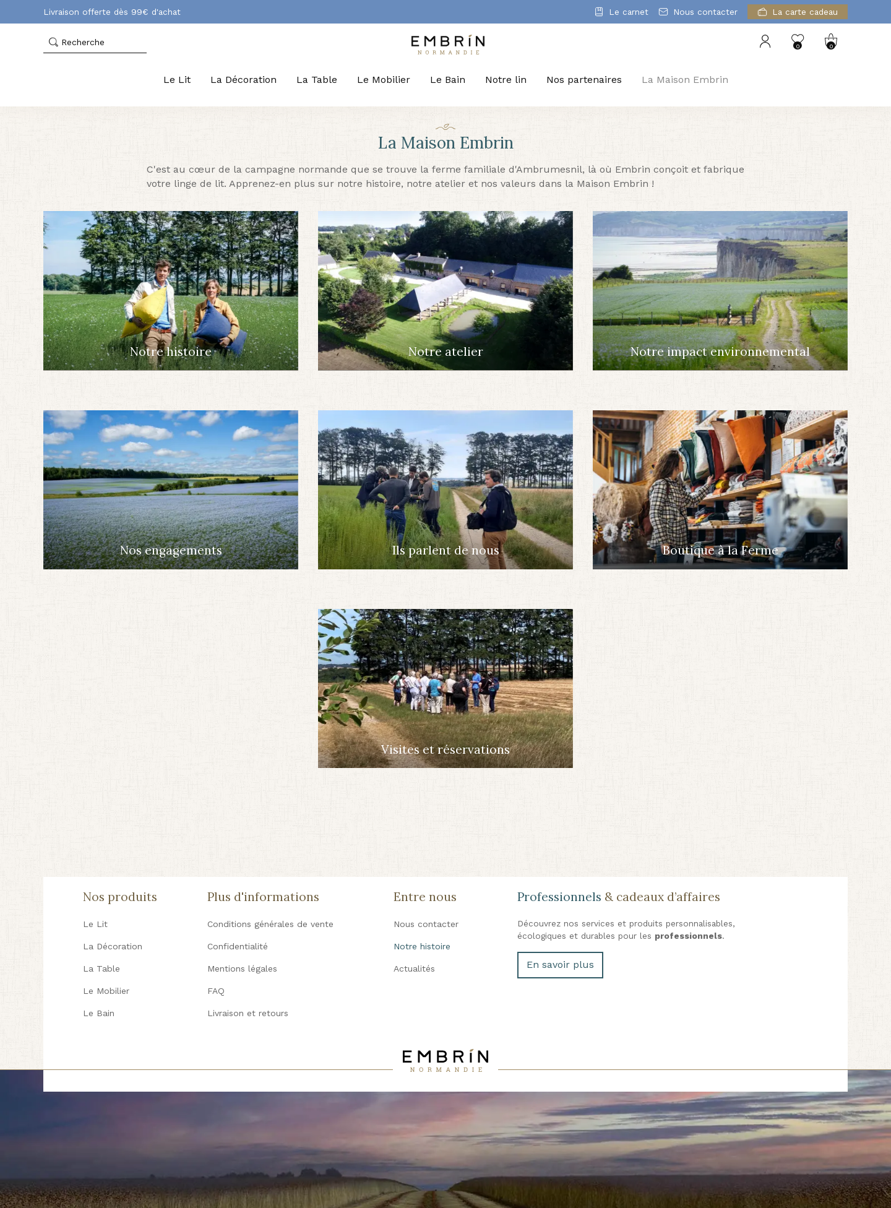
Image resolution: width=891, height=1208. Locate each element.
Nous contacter (426, 924)
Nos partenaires (584, 79)
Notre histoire (422, 946)
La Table (316, 79)
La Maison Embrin (685, 79)
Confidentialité (237, 946)
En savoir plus (560, 964)
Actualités (414, 968)
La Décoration (243, 79)
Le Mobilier (383, 79)
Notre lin (506, 79)
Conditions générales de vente (270, 924)
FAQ (216, 991)
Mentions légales (242, 968)
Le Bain (447, 79)
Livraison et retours (247, 1013)
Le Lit (177, 79)
